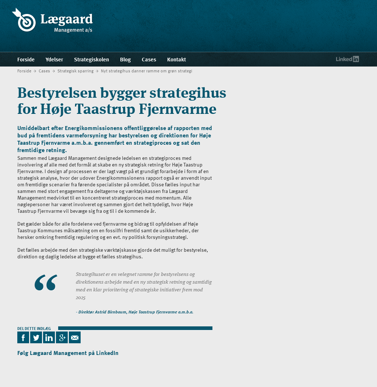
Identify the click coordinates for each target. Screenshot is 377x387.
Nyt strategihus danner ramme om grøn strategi (146, 70)
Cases (44, 70)
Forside (24, 70)
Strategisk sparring (75, 70)
